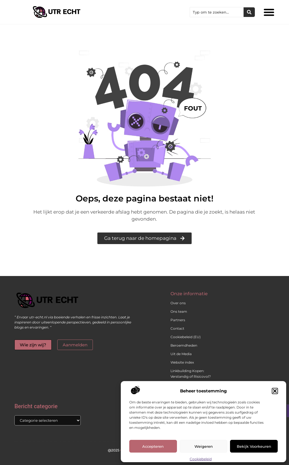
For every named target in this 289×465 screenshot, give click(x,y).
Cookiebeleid (201, 459)
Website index (182, 362)
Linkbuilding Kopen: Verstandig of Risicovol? (190, 374)
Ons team (178, 311)
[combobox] (217, 12)
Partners (177, 320)
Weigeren (203, 446)
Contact (177, 328)
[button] (275, 391)
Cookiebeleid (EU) (185, 337)
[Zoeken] (249, 12)
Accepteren (153, 446)
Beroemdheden (183, 345)
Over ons (178, 303)
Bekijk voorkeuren (254, 446)
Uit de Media (181, 354)
